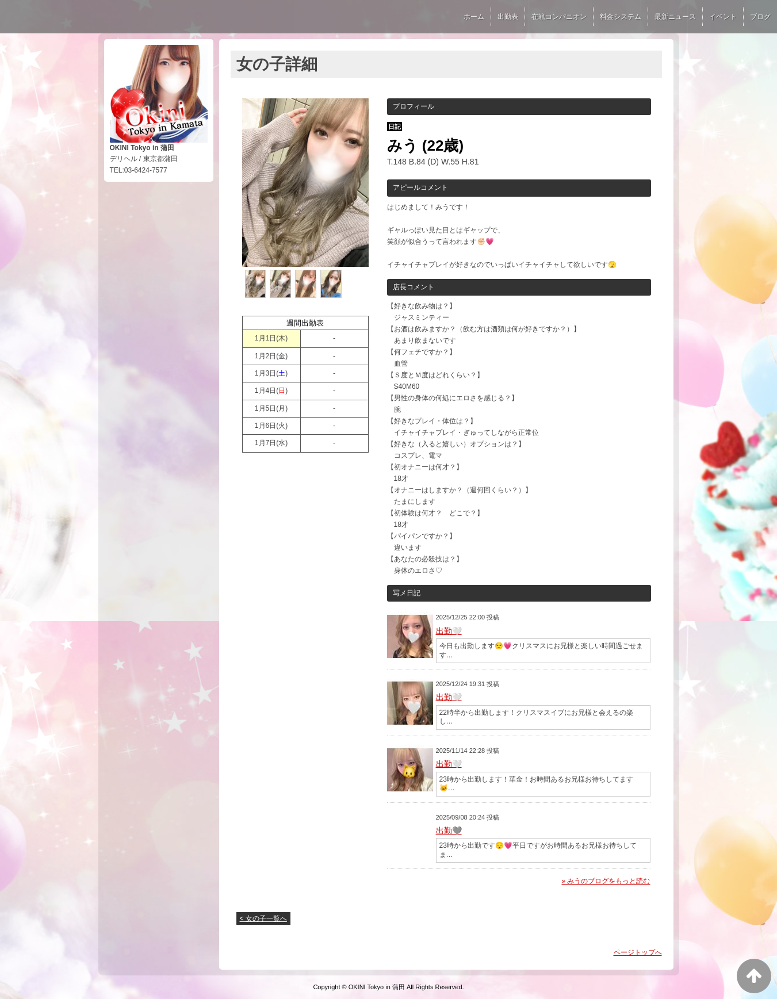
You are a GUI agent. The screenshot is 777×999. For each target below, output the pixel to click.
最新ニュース (675, 17)
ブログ (760, 17)
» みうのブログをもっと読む (605, 881)
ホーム (474, 17)
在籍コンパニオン (559, 17)
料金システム (620, 17)
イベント (723, 17)
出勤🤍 (449, 631)
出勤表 (507, 17)
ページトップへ (638, 952)
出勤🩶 (449, 830)
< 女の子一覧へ (263, 918)
